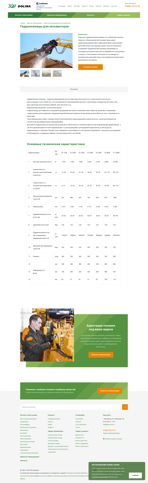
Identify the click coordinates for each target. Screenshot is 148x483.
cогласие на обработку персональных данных (54, 476)
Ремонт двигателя (81, 440)
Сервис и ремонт (81, 431)
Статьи (77, 427)
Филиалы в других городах (113, 439)
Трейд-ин (98, 6)
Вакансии (106, 6)
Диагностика (79, 435)
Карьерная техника (54, 443)
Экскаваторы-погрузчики (28, 427)
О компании (62, 6)
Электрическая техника (27, 441)
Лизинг (91, 6)
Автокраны (23, 433)
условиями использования (100, 477)
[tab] (74, 89)
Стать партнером (80, 424)
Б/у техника (23, 444)
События (78, 421)
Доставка (77, 6)
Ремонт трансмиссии (82, 446)
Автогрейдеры (25, 424)
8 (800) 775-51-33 (132, 6)
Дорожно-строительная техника (58, 446)
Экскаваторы (24, 421)
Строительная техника (55, 435)
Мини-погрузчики (25, 439)
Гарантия (84, 6)
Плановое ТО (79, 438)
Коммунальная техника (55, 438)
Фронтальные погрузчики (28, 419)
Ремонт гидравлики (81, 443)
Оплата (69, 6)
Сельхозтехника (53, 440)
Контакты (114, 6)
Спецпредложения (54, 419)
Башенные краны (25, 447)
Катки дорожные (25, 436)
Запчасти (23, 460)
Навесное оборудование (29, 457)
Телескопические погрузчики (29, 453)
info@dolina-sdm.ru (109, 424)
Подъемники (24, 450)
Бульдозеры (24, 430)
